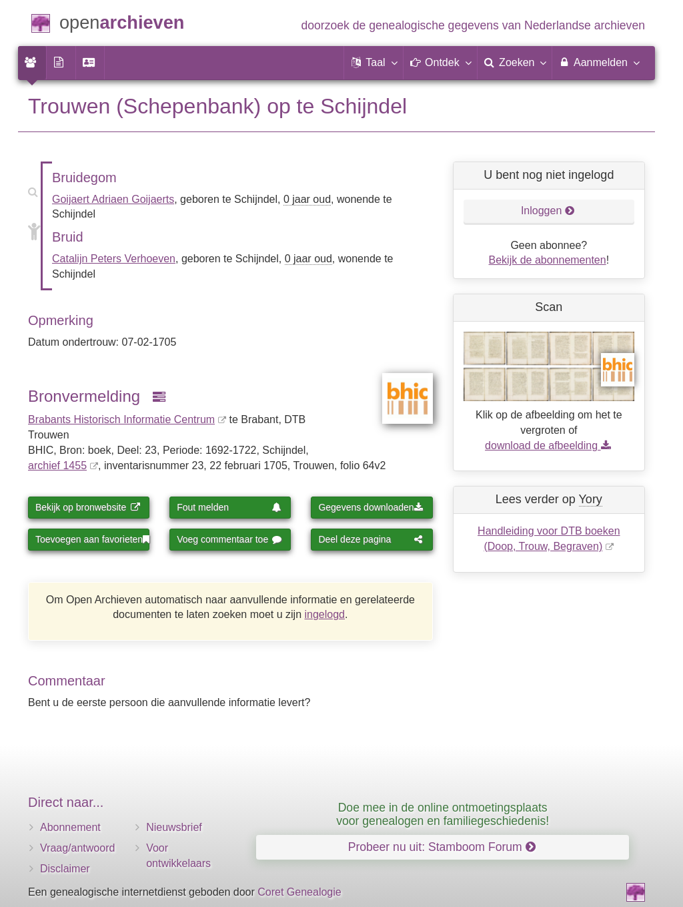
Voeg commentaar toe (229, 539)
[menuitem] (32, 62)
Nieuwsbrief (174, 827)
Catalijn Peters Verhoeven (113, 258)
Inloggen (548, 210)
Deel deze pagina (370, 539)
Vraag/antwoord (77, 848)
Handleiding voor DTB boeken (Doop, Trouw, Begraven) (549, 538)
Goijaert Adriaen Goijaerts (113, 199)
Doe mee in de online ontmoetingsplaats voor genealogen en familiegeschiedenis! (442, 814)
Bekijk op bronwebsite (87, 507)
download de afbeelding (548, 445)
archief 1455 (57, 465)
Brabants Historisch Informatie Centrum (121, 419)
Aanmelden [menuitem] (598, 62)
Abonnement (70, 827)
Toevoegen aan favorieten (92, 539)
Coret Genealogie (299, 892)
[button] (373, 62)
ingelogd (325, 614)
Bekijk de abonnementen (547, 260)
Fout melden (229, 507)
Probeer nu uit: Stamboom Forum (442, 847)
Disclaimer (65, 868)
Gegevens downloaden (370, 507)
